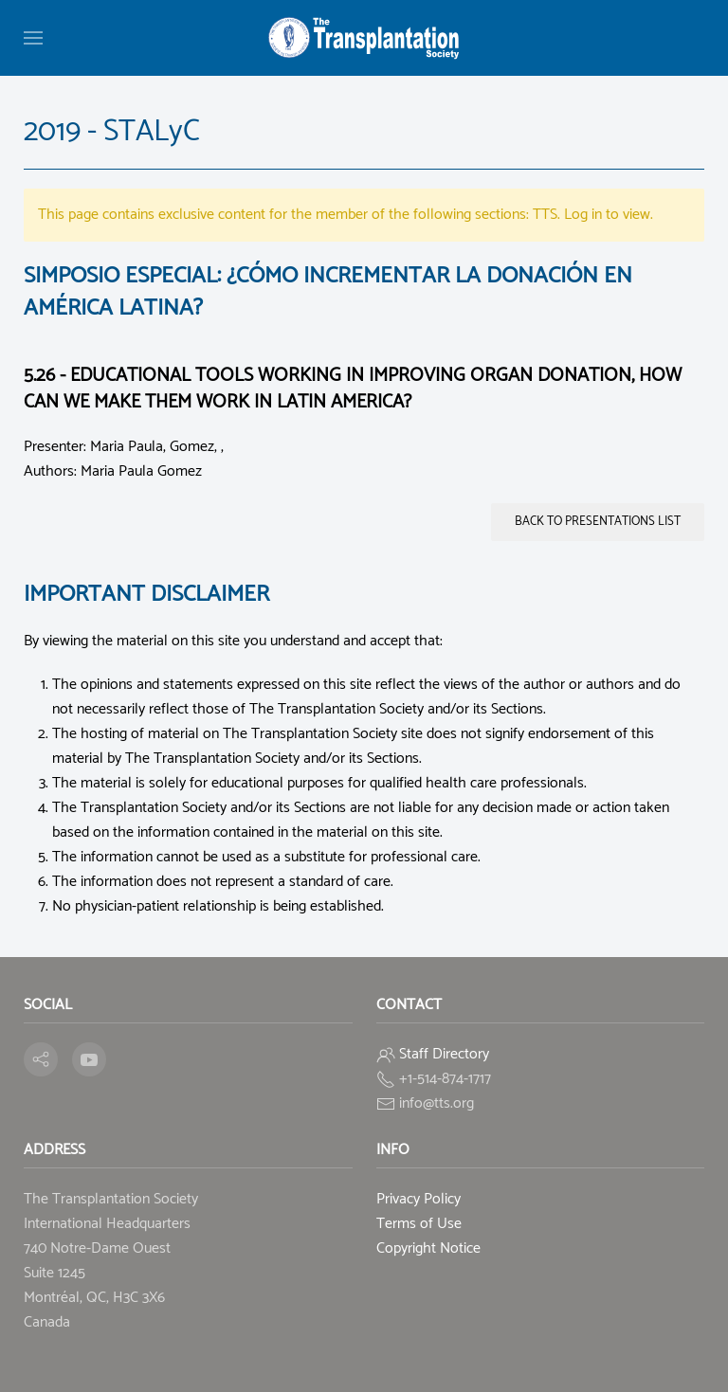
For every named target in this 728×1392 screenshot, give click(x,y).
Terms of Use (419, 1224)
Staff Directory (444, 1054)
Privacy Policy (418, 1199)
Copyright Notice (428, 1248)
